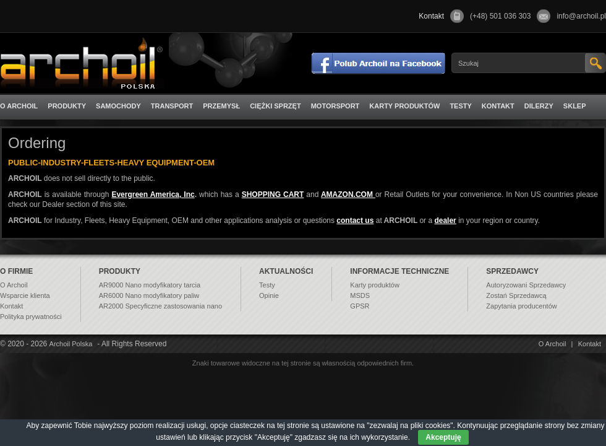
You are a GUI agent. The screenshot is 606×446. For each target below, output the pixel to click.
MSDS (360, 295)
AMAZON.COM (348, 194)
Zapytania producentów (521, 306)
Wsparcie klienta (25, 295)
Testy (460, 106)
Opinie (269, 295)
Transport (172, 106)
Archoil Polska (71, 344)
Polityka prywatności (31, 316)
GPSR (359, 306)
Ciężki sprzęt (275, 106)
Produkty (67, 106)
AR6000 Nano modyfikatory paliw (149, 295)
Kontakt (498, 106)
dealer (445, 220)
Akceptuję (443, 437)
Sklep (574, 106)
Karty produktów (404, 106)
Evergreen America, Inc (152, 194)
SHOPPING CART (273, 194)
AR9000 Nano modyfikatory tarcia (149, 285)
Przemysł (221, 106)
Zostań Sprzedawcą (516, 295)
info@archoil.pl (581, 16)
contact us (354, 220)
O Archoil (19, 106)
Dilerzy (538, 106)
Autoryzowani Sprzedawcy (526, 285)
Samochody (118, 106)
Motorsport (335, 106)
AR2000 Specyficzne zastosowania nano (160, 306)
